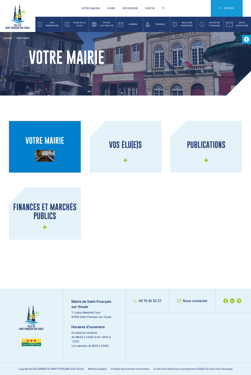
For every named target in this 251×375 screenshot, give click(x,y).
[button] (246, 39)
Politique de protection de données (130, 369)
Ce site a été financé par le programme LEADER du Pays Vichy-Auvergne (193, 369)
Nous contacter (192, 301)
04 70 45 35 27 (147, 301)
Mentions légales (97, 369)
